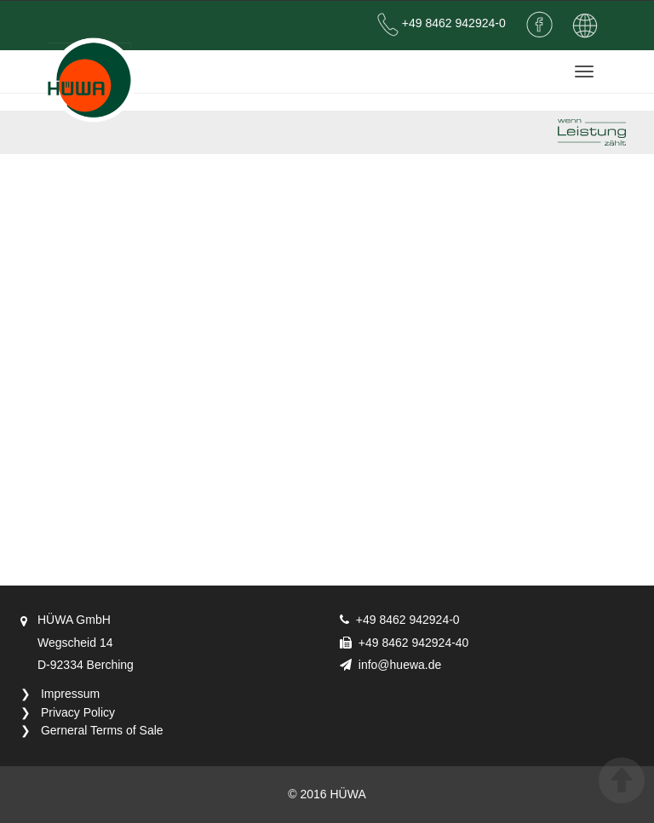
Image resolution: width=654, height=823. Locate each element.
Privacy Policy (78, 712)
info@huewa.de (400, 665)
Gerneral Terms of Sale (102, 730)
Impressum (70, 693)
